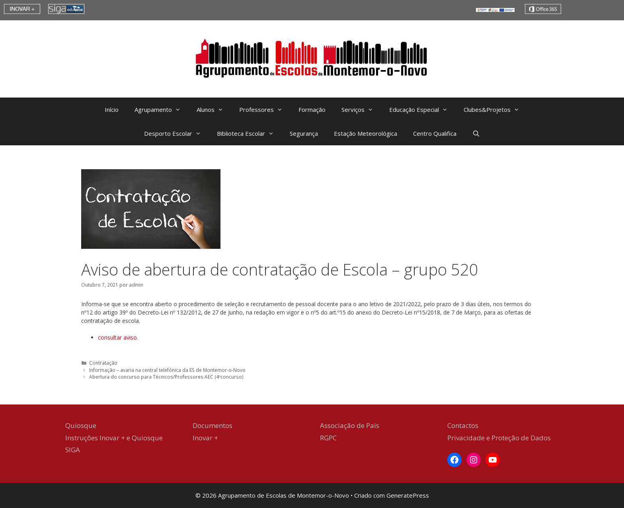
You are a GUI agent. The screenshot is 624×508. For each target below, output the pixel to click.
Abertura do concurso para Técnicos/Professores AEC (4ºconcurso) (166, 376)
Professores (265, 109)
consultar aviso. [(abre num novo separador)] (118, 337)
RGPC (328, 437)
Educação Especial (422, 109)
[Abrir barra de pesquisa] (476, 133)
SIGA (72, 449)
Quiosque (80, 425)
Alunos (214, 109)
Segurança (304, 133)
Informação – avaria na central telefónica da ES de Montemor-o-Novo (167, 370)
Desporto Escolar (176, 133)
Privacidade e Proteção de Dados (499, 437)
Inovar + (205, 437)
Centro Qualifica (434, 133)
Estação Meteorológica (365, 133)
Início (112, 109)
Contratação (103, 363)
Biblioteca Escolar (249, 133)
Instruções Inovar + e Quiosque (114, 437)
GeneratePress (407, 495)
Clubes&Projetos (495, 109)
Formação (312, 109)
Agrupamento (162, 109)
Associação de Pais (349, 425)
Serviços (361, 109)
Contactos (462, 425)
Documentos (212, 425)
